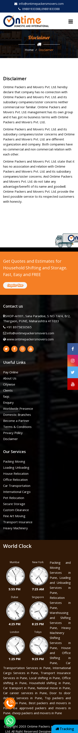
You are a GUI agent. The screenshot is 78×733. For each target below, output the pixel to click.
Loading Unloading (16, 467)
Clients (8, 390)
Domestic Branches (17, 414)
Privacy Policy (13, 433)
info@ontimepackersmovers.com (39, 4)
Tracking (65, 729)
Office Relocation (15, 479)
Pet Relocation (13, 498)
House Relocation (15, 473)
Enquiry (8, 402)
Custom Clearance (16, 510)
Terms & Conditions (17, 427)
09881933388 (29, 9)
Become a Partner (16, 421)
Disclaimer (10, 439)
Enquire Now (15, 285)
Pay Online (10, 372)
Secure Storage (14, 504)
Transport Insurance (17, 522)
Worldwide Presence (18, 408)
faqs (6, 396)
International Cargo (17, 492)
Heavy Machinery (15, 528)
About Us (9, 378)
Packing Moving (14, 461)
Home (29, 50)
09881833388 (50, 9)
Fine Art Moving (14, 516)
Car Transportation (16, 486)
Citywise (9, 384)
